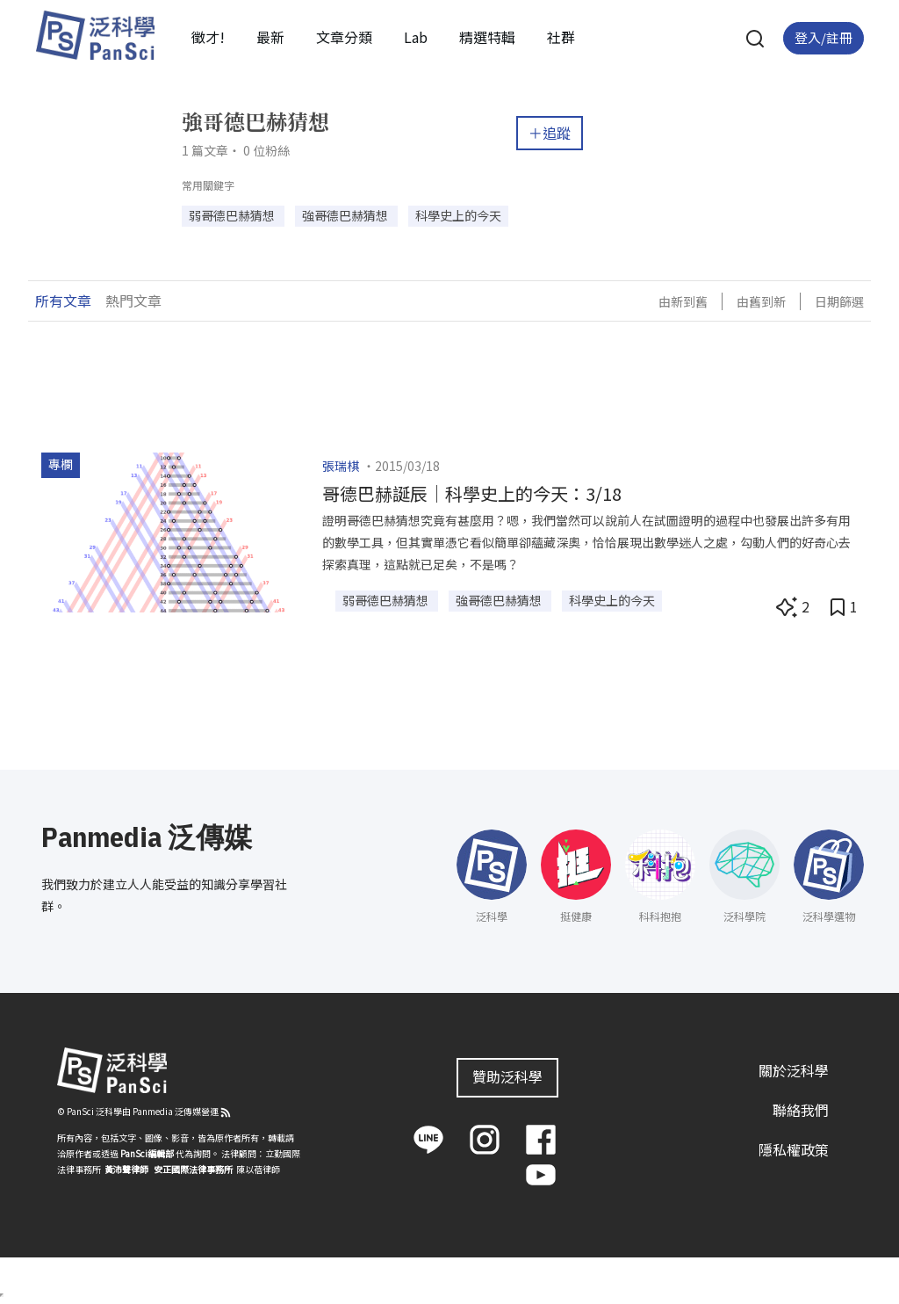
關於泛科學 (794, 1070)
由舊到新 (761, 301)
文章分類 (344, 36)
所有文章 (63, 300)
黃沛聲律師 (126, 1169)
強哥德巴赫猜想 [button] (346, 215)
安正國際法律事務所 (193, 1169)
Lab (416, 36)
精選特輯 (487, 36)
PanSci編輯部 (147, 1153)
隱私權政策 (794, 1149)
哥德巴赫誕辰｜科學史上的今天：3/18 (472, 493)
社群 (561, 36)
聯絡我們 (801, 1109)
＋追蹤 (550, 132)
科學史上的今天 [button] (458, 215)
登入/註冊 (823, 37)
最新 (270, 36)
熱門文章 (133, 300)
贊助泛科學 (507, 1076)
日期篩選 (839, 301)
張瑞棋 (340, 466)
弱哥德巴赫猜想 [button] (233, 215)
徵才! (208, 36)
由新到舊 (683, 301)
